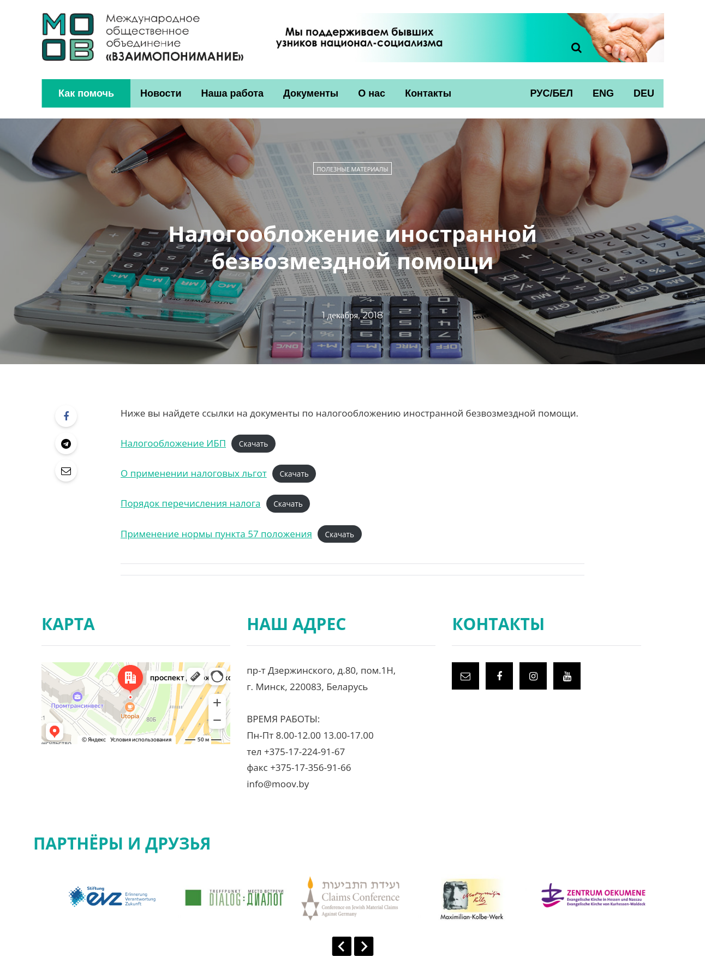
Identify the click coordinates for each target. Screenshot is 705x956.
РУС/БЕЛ (551, 93)
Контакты (428, 93)
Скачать (253, 443)
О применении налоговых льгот (194, 473)
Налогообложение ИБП (173, 443)
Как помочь (86, 93)
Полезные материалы (352, 169)
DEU (644, 93)
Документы (310, 93)
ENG (603, 93)
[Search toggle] (572, 47)
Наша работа (232, 93)
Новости (160, 93)
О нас (371, 93)
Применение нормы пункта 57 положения (216, 533)
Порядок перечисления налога (191, 503)
